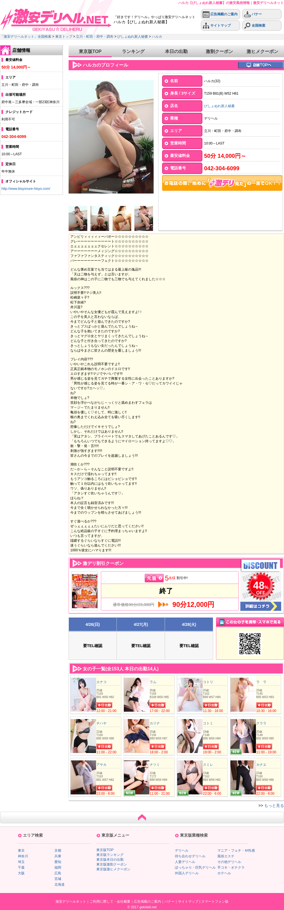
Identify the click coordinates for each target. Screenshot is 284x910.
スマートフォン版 (214, 901)
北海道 (59, 884)
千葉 (21, 867)
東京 (21, 850)
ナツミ (155, 765)
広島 (57, 873)
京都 (57, 850)
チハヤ (101, 723)
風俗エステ (225, 856)
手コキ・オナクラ (231, 867)
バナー (253, 14)
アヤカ (101, 765)
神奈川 (23, 856)
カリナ (155, 723)
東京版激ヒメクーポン (113, 869)
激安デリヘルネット (71, 901)
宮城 (57, 879)
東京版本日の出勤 (110, 860)
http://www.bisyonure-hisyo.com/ (25, 189)
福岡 (57, 867)
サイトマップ (217, 25)
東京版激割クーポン (111, 864)
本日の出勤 (176, 51)
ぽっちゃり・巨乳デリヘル (195, 867)
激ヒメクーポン (262, 51)
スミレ (208, 765)
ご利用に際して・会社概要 (110, 901)
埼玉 (21, 862)
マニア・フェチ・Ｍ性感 (236, 850)
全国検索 (254, 25)
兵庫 (57, 856)
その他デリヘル (229, 862)
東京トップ (63, 37)
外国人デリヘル (187, 873)
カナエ (261, 765)
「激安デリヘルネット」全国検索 (25, 37)
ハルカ (157, 37)
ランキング (133, 51)
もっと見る (274, 805)
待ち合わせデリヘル (190, 856)
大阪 (21, 873)
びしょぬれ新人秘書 (132, 37)
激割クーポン (219, 51)
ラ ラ (261, 682)
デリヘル (181, 850)
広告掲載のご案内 (220, 14)
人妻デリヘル (185, 862)
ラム (153, 682)
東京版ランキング (110, 855)
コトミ (208, 723)
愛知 (57, 862)
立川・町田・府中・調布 (94, 37)
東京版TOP (90, 51)
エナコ (101, 682)
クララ (261, 723)
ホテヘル (224, 873)
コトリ (208, 682)
